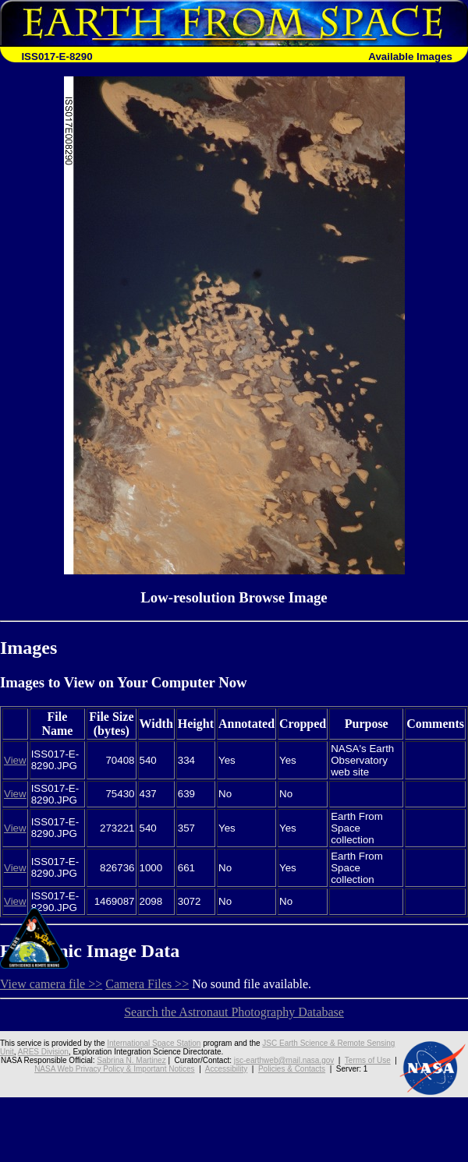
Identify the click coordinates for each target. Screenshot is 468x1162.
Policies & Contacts (291, 1069)
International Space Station (153, 1043)
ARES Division (43, 1051)
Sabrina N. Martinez (131, 1060)
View (15, 760)
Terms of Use (368, 1060)
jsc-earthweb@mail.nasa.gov (284, 1060)
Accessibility (226, 1069)
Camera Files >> (147, 984)
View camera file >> (51, 984)
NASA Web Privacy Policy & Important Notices (114, 1069)
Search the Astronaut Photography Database (234, 1012)
